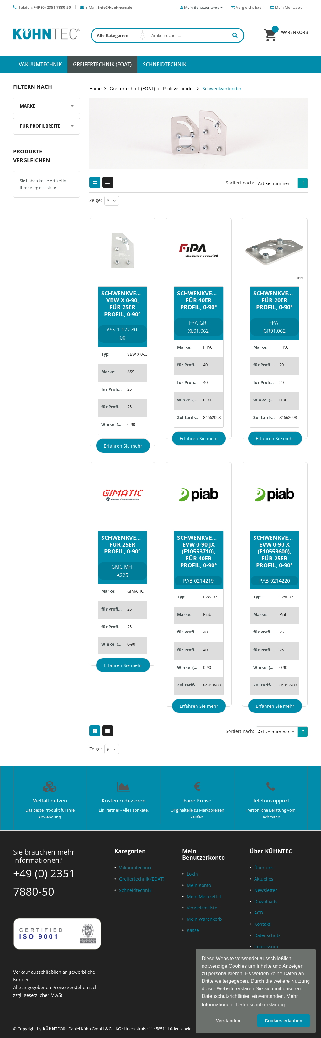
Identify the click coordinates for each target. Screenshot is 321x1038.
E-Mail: (108, 7)
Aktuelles (263, 879)
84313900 (212, 685)
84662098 (212, 417)
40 (205, 365)
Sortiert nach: (240, 183)
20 (281, 365)
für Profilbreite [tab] (40, 126)
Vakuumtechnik (135, 868)
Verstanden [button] (228, 1020)
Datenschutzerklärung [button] (260, 1004)
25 (129, 389)
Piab (207, 614)
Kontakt (262, 924)
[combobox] (168, 35)
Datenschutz (267, 935)
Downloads (265, 901)
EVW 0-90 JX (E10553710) (213, 597)
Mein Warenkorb (204, 919)
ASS (130, 371)
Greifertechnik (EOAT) (132, 89)
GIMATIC (135, 591)
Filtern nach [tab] (32, 86)
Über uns (264, 868)
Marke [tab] (27, 106)
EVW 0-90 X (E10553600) (289, 597)
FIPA (207, 347)
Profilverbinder (178, 89)
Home (95, 89)
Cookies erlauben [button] (283, 1020)
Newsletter (265, 890)
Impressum (266, 947)
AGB (258, 913)
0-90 (131, 424)
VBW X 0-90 (137, 354)
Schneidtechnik (135, 890)
